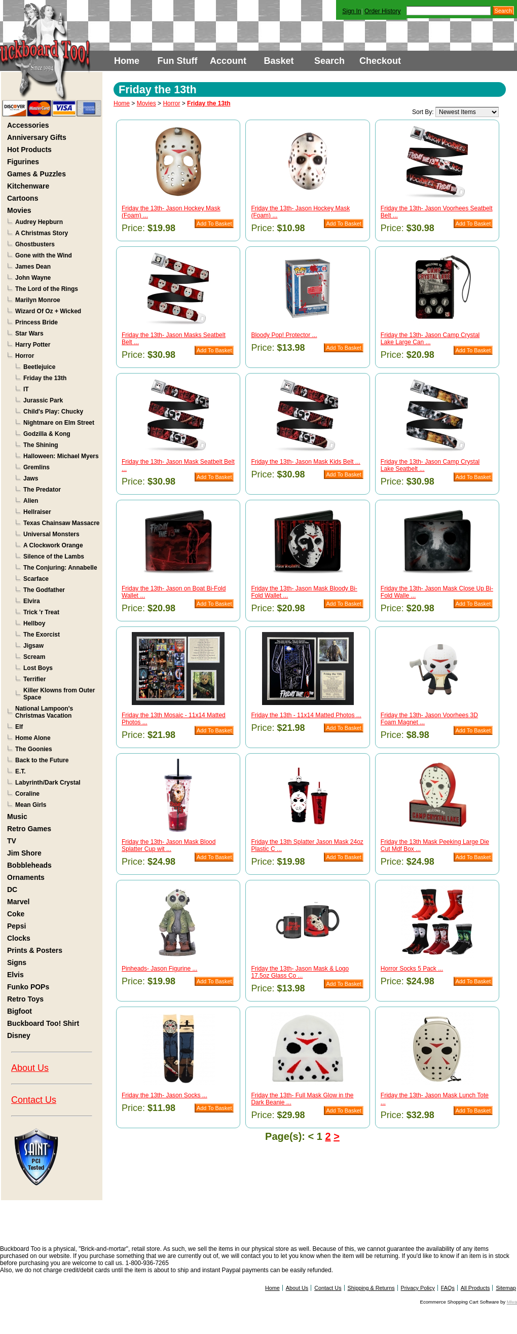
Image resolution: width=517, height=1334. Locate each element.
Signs (16, 962)
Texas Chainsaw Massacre (61, 523)
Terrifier (34, 679)
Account (228, 61)
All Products (475, 1288)
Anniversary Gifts (36, 137)
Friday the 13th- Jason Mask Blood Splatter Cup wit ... (168, 845)
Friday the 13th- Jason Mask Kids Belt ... (305, 461)
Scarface (36, 578)
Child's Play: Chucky (53, 411)
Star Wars (29, 333)
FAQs (448, 1288)
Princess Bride (36, 322)
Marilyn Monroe (37, 300)
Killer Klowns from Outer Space (59, 694)
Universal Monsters (51, 534)
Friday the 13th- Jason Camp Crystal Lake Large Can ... (430, 338)
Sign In (351, 11)
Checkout (380, 61)
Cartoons (22, 198)
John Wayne (33, 277)
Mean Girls (30, 804)
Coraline (27, 793)
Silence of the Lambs (53, 556)
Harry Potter (32, 344)
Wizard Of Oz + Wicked (48, 311)
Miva (512, 1302)
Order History (382, 11)
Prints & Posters (34, 950)
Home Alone (33, 738)
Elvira (31, 601)
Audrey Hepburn (39, 222)
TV (11, 841)
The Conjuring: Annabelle (60, 567)
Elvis (15, 975)
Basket (278, 61)
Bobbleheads (29, 865)
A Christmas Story (41, 233)
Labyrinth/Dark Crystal (48, 782)
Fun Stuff (178, 61)
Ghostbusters (35, 244)
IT (26, 389)
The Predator (42, 489)
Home (126, 61)
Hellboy (34, 623)
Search (329, 61)
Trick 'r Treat (41, 612)
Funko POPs (28, 987)
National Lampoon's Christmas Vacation (44, 712)
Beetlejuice (39, 366)
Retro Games (29, 829)
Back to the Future (41, 760)
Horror (24, 355)
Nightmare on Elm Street (58, 422)
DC (12, 889)
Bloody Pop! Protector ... (284, 335)
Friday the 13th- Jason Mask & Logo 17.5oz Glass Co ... (300, 972)
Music (17, 816)
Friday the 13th (44, 378)
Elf (19, 726)
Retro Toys (25, 999)
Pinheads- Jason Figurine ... (159, 968)
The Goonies (33, 749)
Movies (19, 210)
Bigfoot (19, 1011)
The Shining (40, 445)
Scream (34, 656)
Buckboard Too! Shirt (43, 1023)
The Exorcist (41, 634)
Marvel (18, 902)
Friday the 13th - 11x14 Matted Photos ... (306, 715)
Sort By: (423, 112)
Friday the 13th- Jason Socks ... (164, 1095)
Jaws (30, 478)
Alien (30, 500)
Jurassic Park (43, 400)
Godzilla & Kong (46, 433)
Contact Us (33, 1100)
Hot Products (29, 149)
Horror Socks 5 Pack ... (412, 968)
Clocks (18, 938)
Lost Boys (38, 668)
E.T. (20, 771)
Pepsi (16, 926)
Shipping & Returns (371, 1288)
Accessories (28, 125)
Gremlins (36, 467)
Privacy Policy (418, 1288)
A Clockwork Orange (53, 545)
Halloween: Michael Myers (61, 456)
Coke (15, 914)
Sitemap (506, 1288)
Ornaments (26, 877)
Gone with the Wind (43, 255)
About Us (30, 1068)
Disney (18, 1035)
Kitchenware (28, 186)
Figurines (23, 162)
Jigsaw (33, 645)
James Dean (33, 266)
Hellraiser (37, 511)
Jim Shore (24, 853)
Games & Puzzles (36, 174)
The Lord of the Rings (46, 288)
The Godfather (44, 590)
